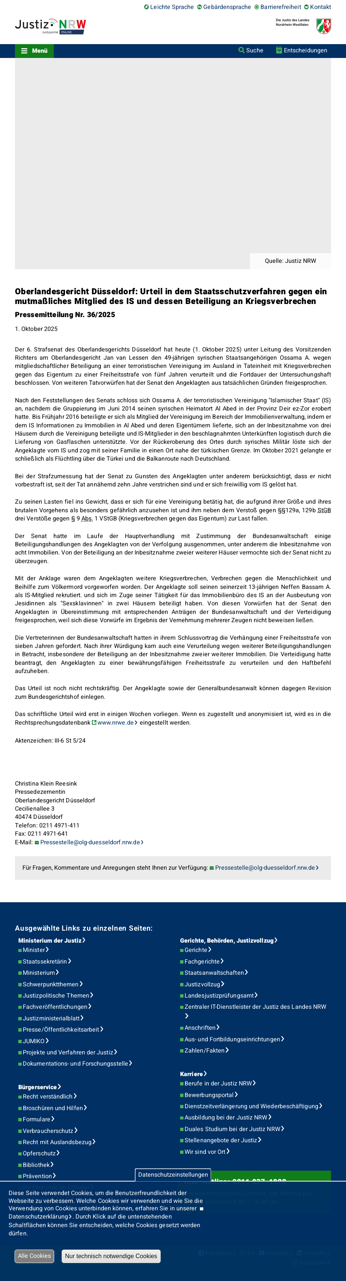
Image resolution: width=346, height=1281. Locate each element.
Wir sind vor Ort (205, 1152)
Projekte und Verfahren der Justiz (68, 1052)
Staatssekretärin (45, 961)
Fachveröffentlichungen (55, 1006)
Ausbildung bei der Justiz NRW (226, 1117)
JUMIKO (33, 1041)
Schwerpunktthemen (50, 984)
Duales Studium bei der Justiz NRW (232, 1129)
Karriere (191, 1074)
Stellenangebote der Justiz (221, 1140)
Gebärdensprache (227, 7)
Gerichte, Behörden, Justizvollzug (227, 940)
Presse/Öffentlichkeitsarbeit (61, 1029)
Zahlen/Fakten (205, 1050)
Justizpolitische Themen (56, 995)
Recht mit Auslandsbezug (57, 1142)
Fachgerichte (202, 961)
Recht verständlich (47, 1096)
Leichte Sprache (172, 7)
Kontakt (320, 7)
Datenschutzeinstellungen (173, 1174)
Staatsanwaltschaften (214, 972)
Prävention (37, 1176)
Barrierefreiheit (280, 7)
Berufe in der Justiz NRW (218, 1083)
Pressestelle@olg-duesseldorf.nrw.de (265, 868)
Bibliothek (36, 1165)
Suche (254, 50)
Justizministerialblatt (51, 1018)
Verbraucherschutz (48, 1131)
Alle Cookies (34, 1255)
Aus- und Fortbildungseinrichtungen (232, 1039)
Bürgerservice (37, 1087)
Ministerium (39, 972)
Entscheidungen (305, 50)
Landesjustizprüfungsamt (219, 995)
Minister (34, 950)
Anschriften (200, 1027)
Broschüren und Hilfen (53, 1108)
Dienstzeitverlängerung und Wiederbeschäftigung (251, 1106)
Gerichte (196, 950)
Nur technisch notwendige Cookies (111, 1256)
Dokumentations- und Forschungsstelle (75, 1063)
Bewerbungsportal (209, 1095)
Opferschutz (39, 1153)
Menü (39, 50)
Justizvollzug (202, 984)
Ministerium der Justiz (49, 940)
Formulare (36, 1119)
